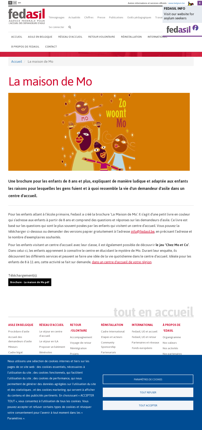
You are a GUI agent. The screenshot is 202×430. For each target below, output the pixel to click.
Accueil (16, 36)
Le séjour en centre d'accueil (50, 334)
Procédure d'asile (18, 331)
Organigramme (172, 337)
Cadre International (113, 331)
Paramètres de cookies (148, 379)
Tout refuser (148, 392)
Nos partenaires (172, 353)
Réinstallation (131, 36)
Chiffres (88, 17)
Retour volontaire (101, 36)
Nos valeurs (170, 342)
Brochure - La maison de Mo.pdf (29, 282)
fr (10, 2)
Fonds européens (142, 348)
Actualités (74, 17)
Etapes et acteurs (111, 337)
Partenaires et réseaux (145, 342)
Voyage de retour (80, 342)
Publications (116, 17)
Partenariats (108, 352)
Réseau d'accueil (70, 36)
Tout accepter (148, 405)
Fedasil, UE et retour (144, 337)
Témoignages (57, 17)
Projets (74, 353)
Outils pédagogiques (139, 17)
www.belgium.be (176, 3)
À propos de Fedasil (25, 46)
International (157, 36)
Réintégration (78, 348)
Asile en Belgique (40, 36)
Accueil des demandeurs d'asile (20, 339)
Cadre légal (15, 352)
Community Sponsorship (108, 345)
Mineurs (13, 347)
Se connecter (56, 27)
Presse (101, 17)
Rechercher (69, 27)
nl (15, 2)
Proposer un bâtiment (52, 347)
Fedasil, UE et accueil (144, 331)
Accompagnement (81, 337)
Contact (51, 46)
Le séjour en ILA (48, 341)
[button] (101, 132)
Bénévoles (45, 352)
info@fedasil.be (142, 231)
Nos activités (170, 348)
